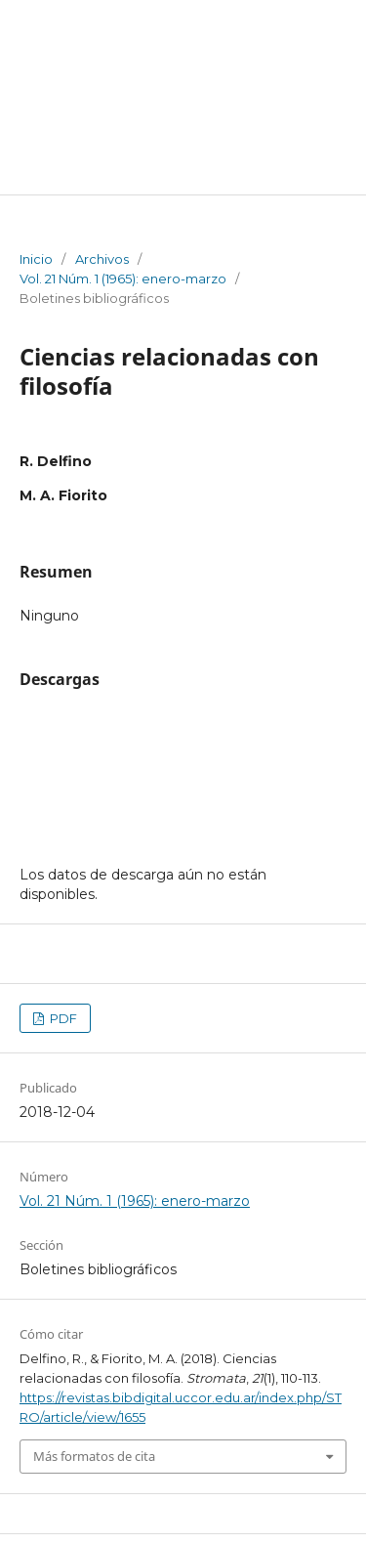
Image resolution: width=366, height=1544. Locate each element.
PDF (62, 1018)
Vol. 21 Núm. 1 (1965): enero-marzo (123, 278)
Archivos (102, 259)
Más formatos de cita (94, 1456)
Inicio (36, 259)
